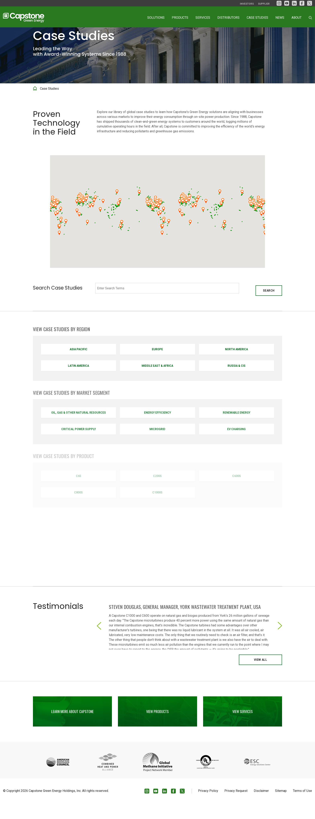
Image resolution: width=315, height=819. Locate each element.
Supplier (264, 3)
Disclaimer (261, 806)
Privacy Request (236, 806)
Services (202, 18)
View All (260, 675)
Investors (247, 3)
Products (180, 18)
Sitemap (281, 806)
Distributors (228, 18)
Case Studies (257, 18)
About (296, 18)
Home (35, 105)
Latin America (78, 381)
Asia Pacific (78, 364)
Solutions (156, 18)
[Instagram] (279, 3)
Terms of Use (302, 806)
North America (236, 364)
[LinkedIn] (294, 3)
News (279, 18)
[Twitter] (309, 3)
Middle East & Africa (157, 381)
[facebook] (302, 3)
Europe (157, 364)
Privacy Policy (208, 806)
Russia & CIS (236, 381)
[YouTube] (286, 3)
